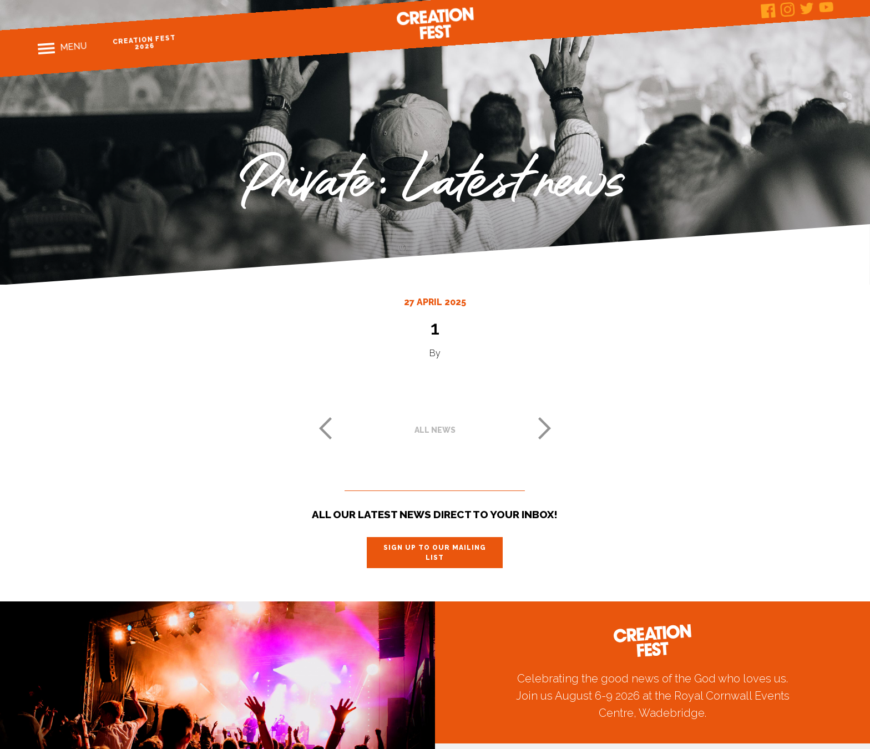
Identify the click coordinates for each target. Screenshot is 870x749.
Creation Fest (435, 23)
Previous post (325, 428)
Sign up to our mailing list (434, 552)
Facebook (768, 10)
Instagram (787, 9)
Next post (545, 428)
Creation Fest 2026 (144, 42)
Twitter (806, 8)
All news (435, 430)
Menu (73, 47)
